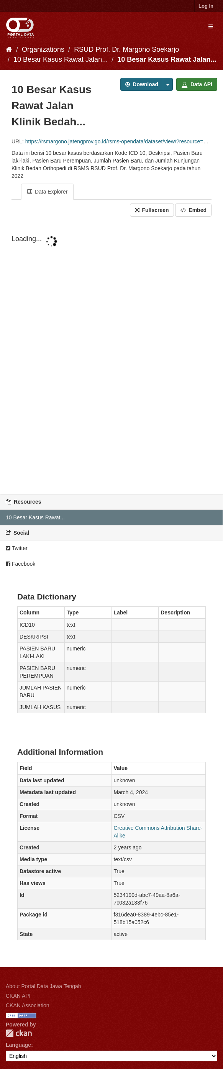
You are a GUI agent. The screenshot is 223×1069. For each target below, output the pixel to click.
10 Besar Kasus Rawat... (35, 517)
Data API (196, 84)
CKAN (19, 1033)
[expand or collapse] (210, 26)
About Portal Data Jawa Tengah (43, 986)
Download (141, 84)
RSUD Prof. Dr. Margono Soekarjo (126, 49)
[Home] (9, 49)
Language (18, 1045)
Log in (205, 6)
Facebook (20, 564)
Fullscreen (152, 210)
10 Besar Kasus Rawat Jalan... (60, 59)
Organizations (43, 49)
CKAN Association (27, 1005)
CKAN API (18, 996)
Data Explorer (47, 192)
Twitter (17, 548)
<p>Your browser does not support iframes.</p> (111, 356)
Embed (193, 210)
